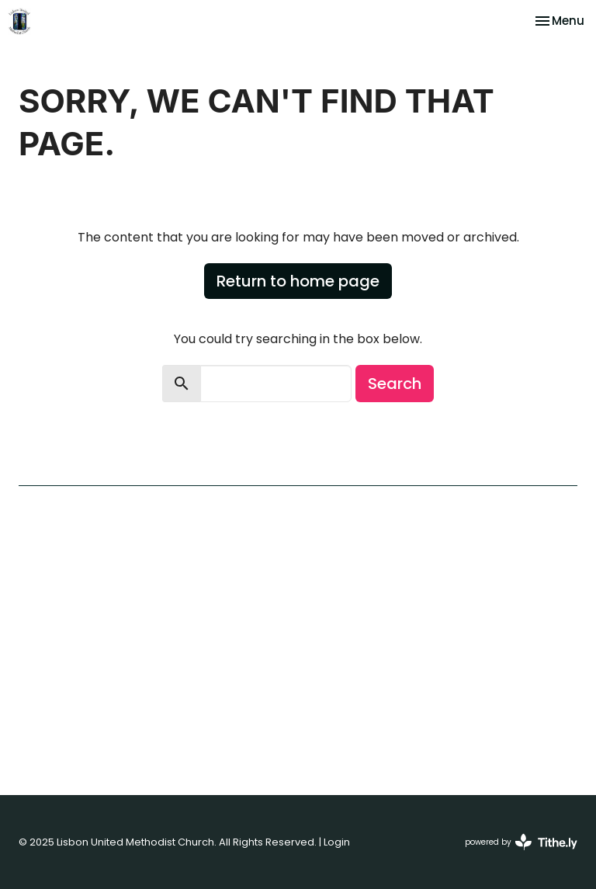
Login (337, 842)
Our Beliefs (48, 570)
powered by (521, 842)
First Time (116, 459)
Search (394, 383)
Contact (201, 459)
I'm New (40, 553)
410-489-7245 (389, 685)
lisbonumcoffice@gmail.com (431, 707)
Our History (48, 586)
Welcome (45, 537)
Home (39, 459)
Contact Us (49, 602)
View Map (333, 595)
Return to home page (298, 281)
